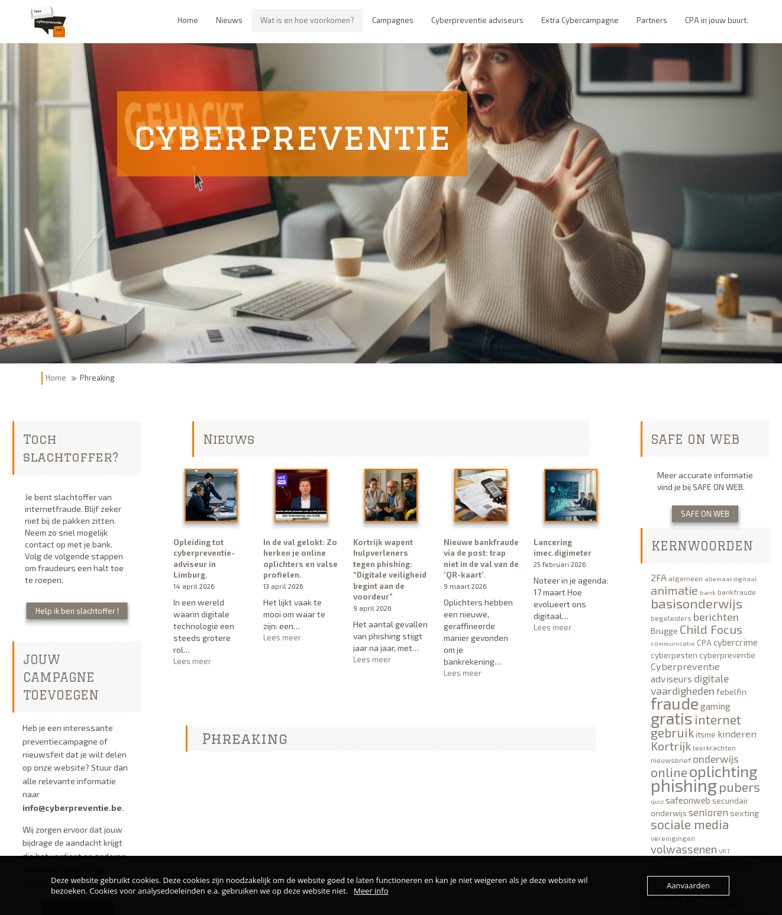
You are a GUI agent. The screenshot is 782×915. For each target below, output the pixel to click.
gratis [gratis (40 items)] (672, 717)
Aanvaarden (688, 885)
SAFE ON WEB (705, 513)
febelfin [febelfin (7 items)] (731, 692)
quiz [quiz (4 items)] (657, 801)
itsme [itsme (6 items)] (706, 734)
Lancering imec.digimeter (563, 547)
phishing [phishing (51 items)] (684, 785)
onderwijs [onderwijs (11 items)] (716, 758)
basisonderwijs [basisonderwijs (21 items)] (696, 603)
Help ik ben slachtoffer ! (77, 611)
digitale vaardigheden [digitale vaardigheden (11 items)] (690, 684)
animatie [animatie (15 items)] (674, 590)
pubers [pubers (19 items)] (739, 786)
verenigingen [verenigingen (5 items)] (673, 838)
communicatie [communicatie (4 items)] (673, 643)
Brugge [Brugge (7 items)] (664, 631)
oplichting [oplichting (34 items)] (723, 771)
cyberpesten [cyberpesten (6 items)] (674, 655)
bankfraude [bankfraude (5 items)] (737, 592)
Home (56, 377)
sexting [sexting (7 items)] (744, 813)
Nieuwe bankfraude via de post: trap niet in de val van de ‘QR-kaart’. (481, 558)
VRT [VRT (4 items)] (725, 851)
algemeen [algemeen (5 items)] (685, 578)
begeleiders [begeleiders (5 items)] (671, 618)
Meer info (371, 890)
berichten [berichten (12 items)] (716, 616)
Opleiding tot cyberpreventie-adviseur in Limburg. (204, 558)
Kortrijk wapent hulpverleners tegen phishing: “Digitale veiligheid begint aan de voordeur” (389, 569)
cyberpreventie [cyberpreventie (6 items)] (727, 655)
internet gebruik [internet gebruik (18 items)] (696, 726)
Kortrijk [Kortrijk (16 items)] (671, 746)
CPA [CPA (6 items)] (704, 642)
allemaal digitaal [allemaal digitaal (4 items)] (731, 578)
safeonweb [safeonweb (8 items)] (687, 800)
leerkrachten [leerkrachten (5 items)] (714, 747)
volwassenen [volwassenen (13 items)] (684, 849)
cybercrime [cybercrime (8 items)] (735, 642)
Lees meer (210, 661)
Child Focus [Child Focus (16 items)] (711, 629)
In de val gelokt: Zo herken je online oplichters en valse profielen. (300, 558)
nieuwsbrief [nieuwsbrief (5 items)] (671, 760)
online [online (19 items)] (669, 771)
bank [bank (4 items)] (708, 592)
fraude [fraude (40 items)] (675, 703)
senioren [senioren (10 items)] (708, 812)
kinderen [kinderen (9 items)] (737, 733)
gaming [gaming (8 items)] (715, 706)
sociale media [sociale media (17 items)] (690, 824)
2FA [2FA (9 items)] (659, 577)
